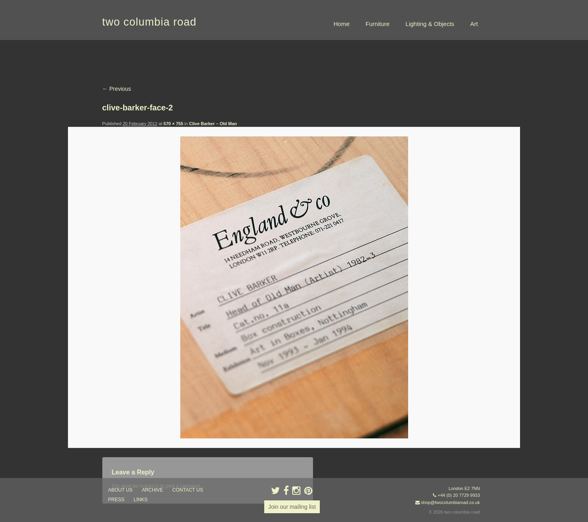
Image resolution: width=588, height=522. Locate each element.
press (116, 499)
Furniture (378, 23)
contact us (187, 490)
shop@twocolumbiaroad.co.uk (450, 502)
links (140, 499)
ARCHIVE (152, 490)
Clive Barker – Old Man (213, 123)
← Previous (116, 89)
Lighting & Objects (430, 23)
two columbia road (149, 22)
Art (474, 23)
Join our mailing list (292, 507)
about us (120, 490)
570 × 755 (173, 123)
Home (342, 23)
